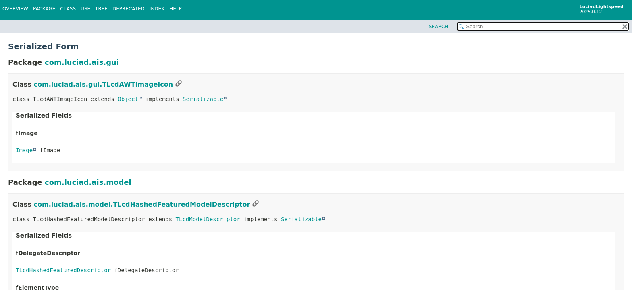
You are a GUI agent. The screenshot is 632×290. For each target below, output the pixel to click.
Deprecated (128, 9)
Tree (101, 9)
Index (157, 9)
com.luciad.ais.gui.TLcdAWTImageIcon (103, 84)
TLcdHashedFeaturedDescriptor (63, 270)
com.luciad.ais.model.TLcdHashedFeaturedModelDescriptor (142, 204)
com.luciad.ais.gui (82, 62)
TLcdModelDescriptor (208, 219)
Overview (15, 9)
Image (24, 150)
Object (128, 99)
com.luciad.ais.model (88, 182)
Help (175, 9)
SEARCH (439, 26)
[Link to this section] (178, 84)
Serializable (203, 99)
